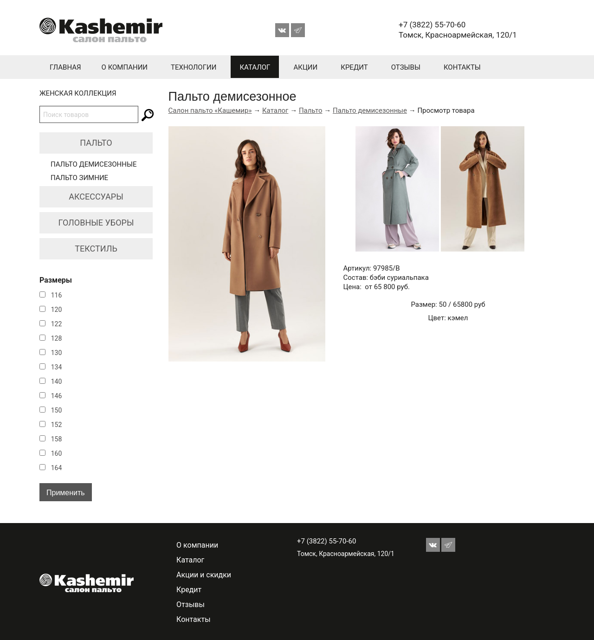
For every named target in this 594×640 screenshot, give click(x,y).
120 (56, 309)
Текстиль (96, 248)
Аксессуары (96, 196)
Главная (65, 67)
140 (56, 381)
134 (56, 367)
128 (56, 338)
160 (56, 453)
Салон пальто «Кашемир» (210, 110)
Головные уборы (96, 222)
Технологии (193, 67)
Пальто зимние (79, 178)
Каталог (254, 67)
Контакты (462, 67)
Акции (305, 67)
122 (56, 324)
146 (56, 396)
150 (56, 410)
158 (56, 439)
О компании (125, 67)
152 (56, 424)
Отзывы (405, 67)
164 (56, 468)
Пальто (96, 143)
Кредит (354, 67)
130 (56, 352)
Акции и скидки (203, 574)
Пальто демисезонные (94, 164)
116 (56, 295)
